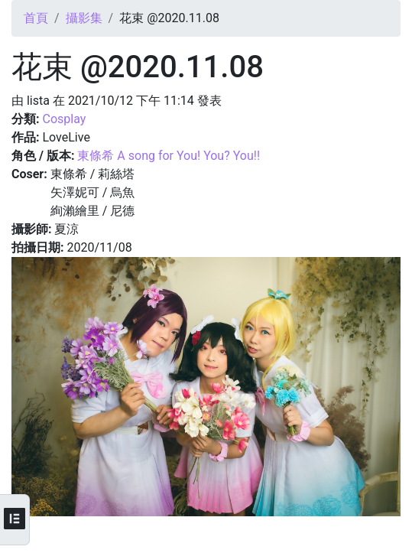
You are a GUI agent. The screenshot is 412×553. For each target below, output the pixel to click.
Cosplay (64, 119)
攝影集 (84, 18)
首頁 (36, 18)
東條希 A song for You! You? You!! (168, 155)
